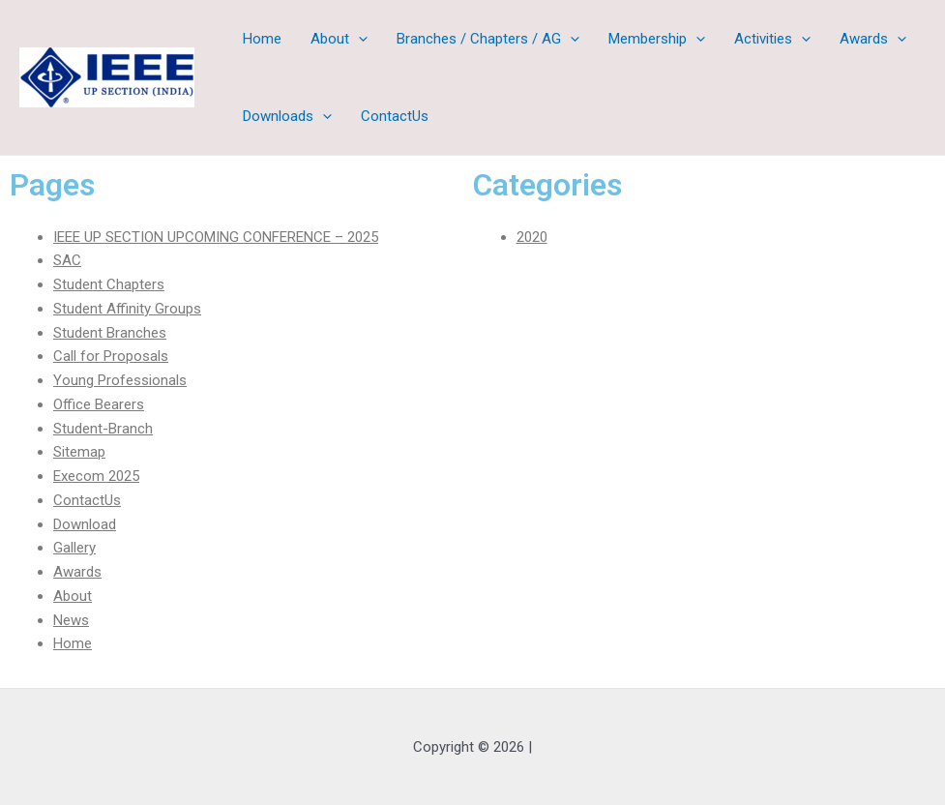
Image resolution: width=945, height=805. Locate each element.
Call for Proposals (110, 356)
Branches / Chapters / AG (488, 38)
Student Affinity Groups (127, 308)
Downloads (287, 116)
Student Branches (109, 333)
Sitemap (79, 452)
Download (84, 524)
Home (262, 38)
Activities (772, 38)
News (71, 620)
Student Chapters (108, 284)
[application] (358, 38)
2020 (532, 237)
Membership (656, 38)
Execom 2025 (96, 476)
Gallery (74, 547)
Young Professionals (120, 380)
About (339, 38)
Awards (873, 38)
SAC (67, 260)
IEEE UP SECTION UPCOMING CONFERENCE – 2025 (215, 237)
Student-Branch (103, 428)
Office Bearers (98, 404)
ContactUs (394, 116)
